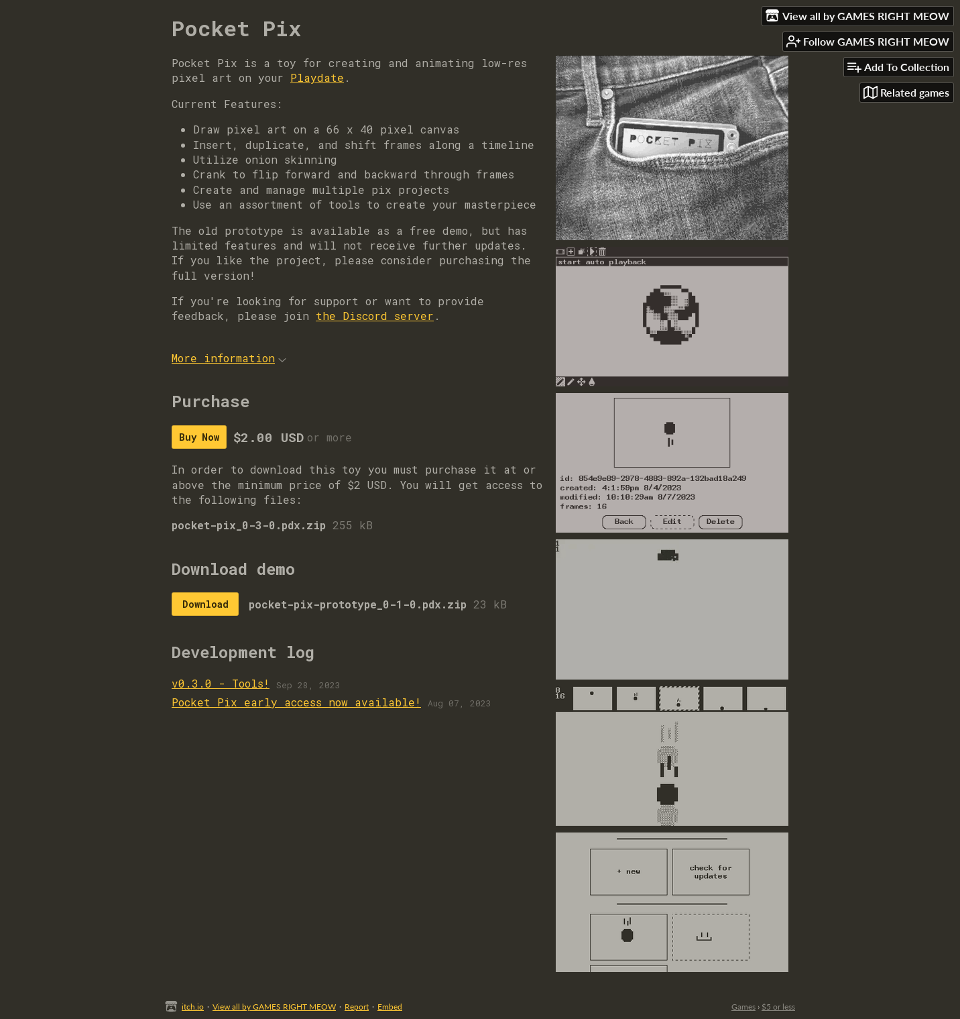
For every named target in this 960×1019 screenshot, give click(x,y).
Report (357, 1007)
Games (743, 1007)
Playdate (317, 77)
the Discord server (375, 316)
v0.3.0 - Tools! (220, 683)
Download (205, 604)
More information (229, 358)
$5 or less (778, 1007)
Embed (389, 1007)
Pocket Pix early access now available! (296, 702)
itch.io (193, 1007)
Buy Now (199, 437)
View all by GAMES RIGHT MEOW (274, 1007)
